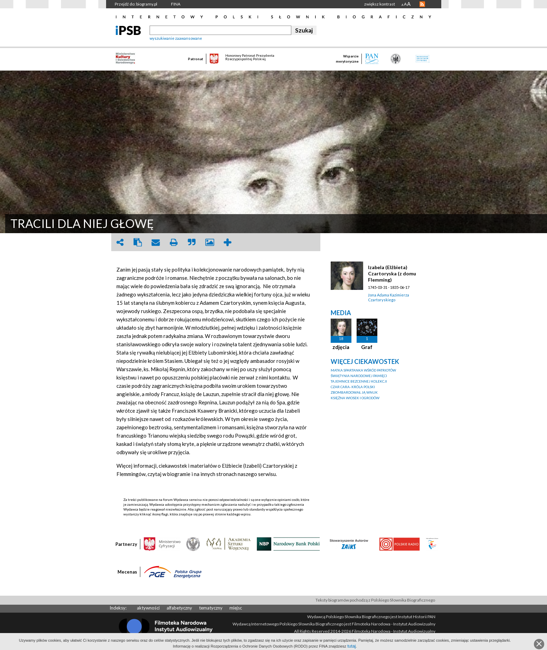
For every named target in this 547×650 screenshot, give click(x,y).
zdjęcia (340, 347)
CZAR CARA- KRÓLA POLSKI (353, 387)
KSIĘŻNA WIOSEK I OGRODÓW (355, 398)
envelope (155, 242)
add (227, 242)
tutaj (351, 646)
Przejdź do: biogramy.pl (136, 4)
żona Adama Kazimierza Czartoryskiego (388, 297)
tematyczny (211, 608)
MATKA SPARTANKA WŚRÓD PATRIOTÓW (363, 370)
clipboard (137, 242)
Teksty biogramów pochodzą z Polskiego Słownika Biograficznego (375, 600)
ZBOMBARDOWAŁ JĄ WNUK (354, 392)
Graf (366, 347)
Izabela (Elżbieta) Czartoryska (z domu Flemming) (392, 273)
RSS (422, 4)
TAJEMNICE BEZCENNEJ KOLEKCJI (359, 381)
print (173, 242)
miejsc (235, 608)
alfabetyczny (179, 608)
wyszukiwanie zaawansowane (176, 38)
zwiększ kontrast (379, 4)
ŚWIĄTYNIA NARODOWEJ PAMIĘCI (359, 376)
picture (209, 242)
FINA (175, 4)
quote (191, 242)
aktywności (148, 608)
